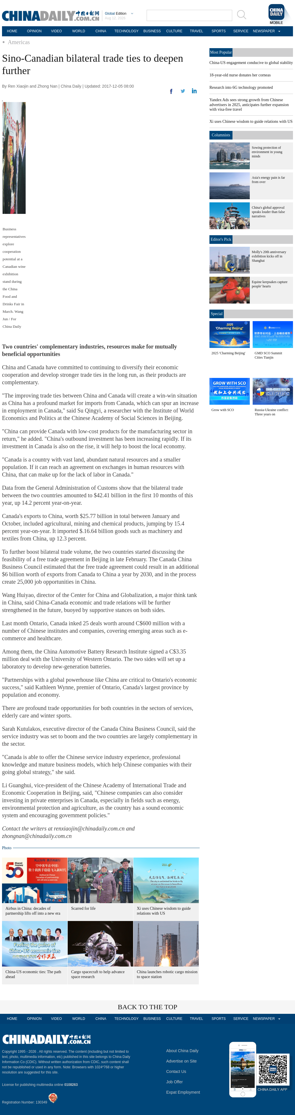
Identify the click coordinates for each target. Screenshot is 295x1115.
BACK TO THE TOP (147, 1007)
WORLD (78, 31)
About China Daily (182, 1050)
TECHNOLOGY (126, 31)
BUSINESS (152, 31)
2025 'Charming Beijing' (228, 353)
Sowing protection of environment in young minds (267, 152)
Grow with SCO (222, 410)
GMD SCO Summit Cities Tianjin (268, 355)
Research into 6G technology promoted (241, 87)
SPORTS (218, 31)
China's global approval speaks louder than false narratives (268, 212)
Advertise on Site (181, 1061)
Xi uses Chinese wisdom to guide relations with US (251, 121)
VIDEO (56, 31)
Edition (115, 14)
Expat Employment (183, 1092)
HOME (12, 31)
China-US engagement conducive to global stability (251, 63)
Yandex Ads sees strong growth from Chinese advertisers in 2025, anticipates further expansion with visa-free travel (249, 105)
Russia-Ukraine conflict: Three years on (272, 412)
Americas (19, 42)
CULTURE (174, 31)
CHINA (100, 31)
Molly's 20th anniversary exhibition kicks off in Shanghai (269, 256)
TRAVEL (196, 31)
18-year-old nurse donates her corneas (240, 75)
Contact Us (176, 1071)
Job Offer (174, 1082)
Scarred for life (83, 908)
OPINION (34, 31)
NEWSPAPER (263, 31)
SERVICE (240, 31)
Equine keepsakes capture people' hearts (270, 284)
